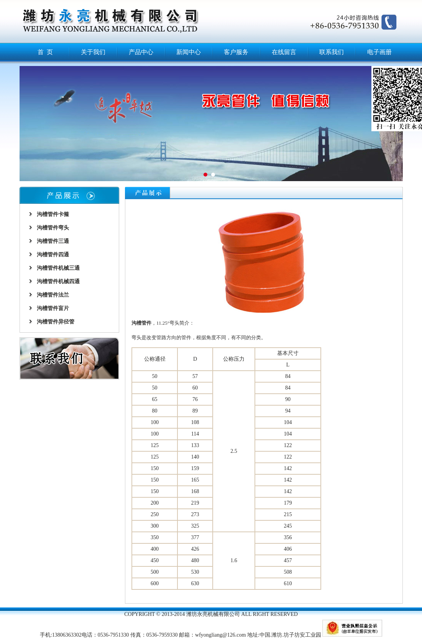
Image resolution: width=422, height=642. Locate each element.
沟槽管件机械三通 (58, 268)
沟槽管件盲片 (53, 308)
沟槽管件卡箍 (53, 214)
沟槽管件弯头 (53, 228)
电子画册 (379, 52)
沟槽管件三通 (53, 241)
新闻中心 (188, 52)
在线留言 (284, 52)
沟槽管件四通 (53, 254)
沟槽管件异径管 (55, 322)
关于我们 (93, 52)
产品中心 (141, 52)
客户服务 (236, 52)
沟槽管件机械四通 (58, 281)
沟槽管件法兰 (53, 295)
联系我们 (331, 52)
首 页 (45, 52)
